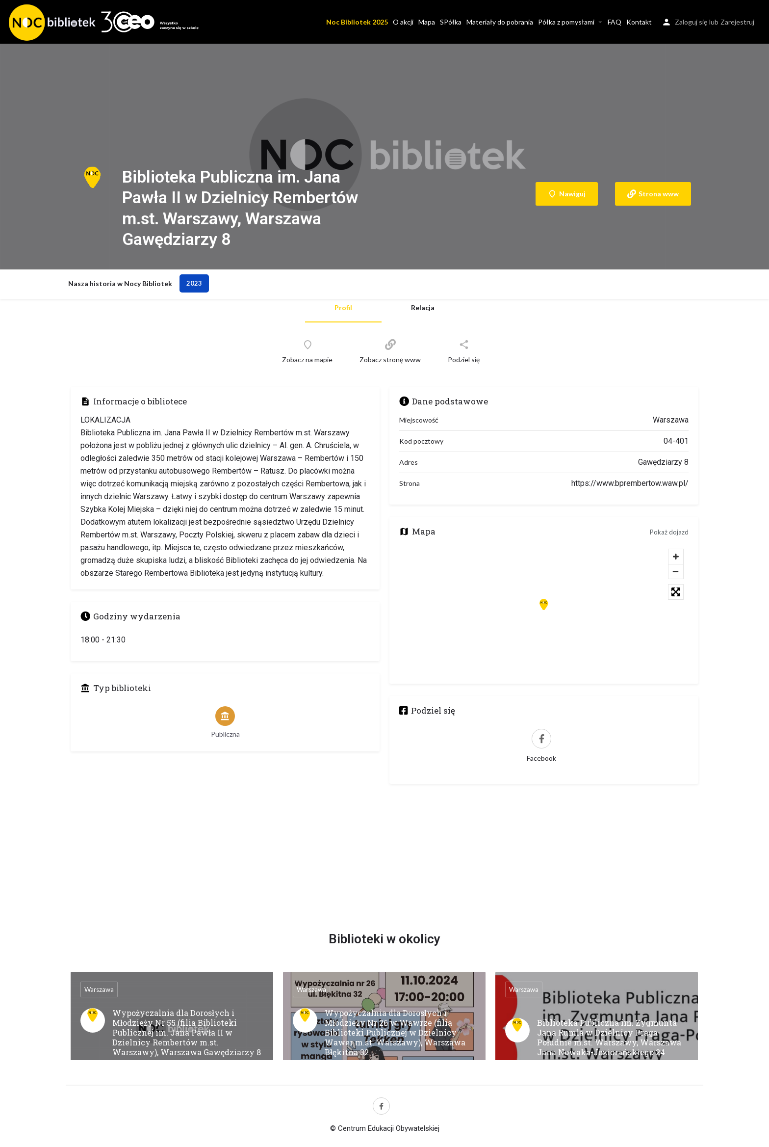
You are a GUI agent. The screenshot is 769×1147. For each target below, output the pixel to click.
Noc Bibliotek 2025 (357, 22)
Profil (343, 307)
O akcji (403, 22)
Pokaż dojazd (669, 532)
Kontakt (639, 22)
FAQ (614, 22)
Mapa (426, 22)
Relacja (423, 307)
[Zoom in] (675, 556)
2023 (194, 283)
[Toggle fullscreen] (675, 592)
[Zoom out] (675, 571)
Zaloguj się (691, 22)
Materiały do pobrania (499, 22)
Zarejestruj (737, 22)
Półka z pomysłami (566, 22)
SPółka (450, 22)
